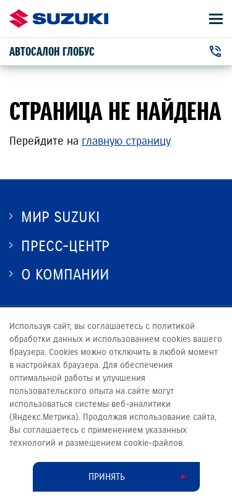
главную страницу (126, 141)
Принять (106, 476)
